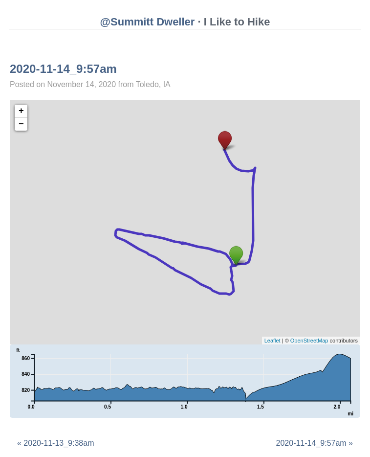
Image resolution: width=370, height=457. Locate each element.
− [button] (21, 124)
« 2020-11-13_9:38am (55, 443)
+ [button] (21, 111)
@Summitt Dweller (147, 22)
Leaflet (272, 340)
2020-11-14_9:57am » (314, 443)
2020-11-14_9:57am (63, 68)
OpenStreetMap (309, 340)
